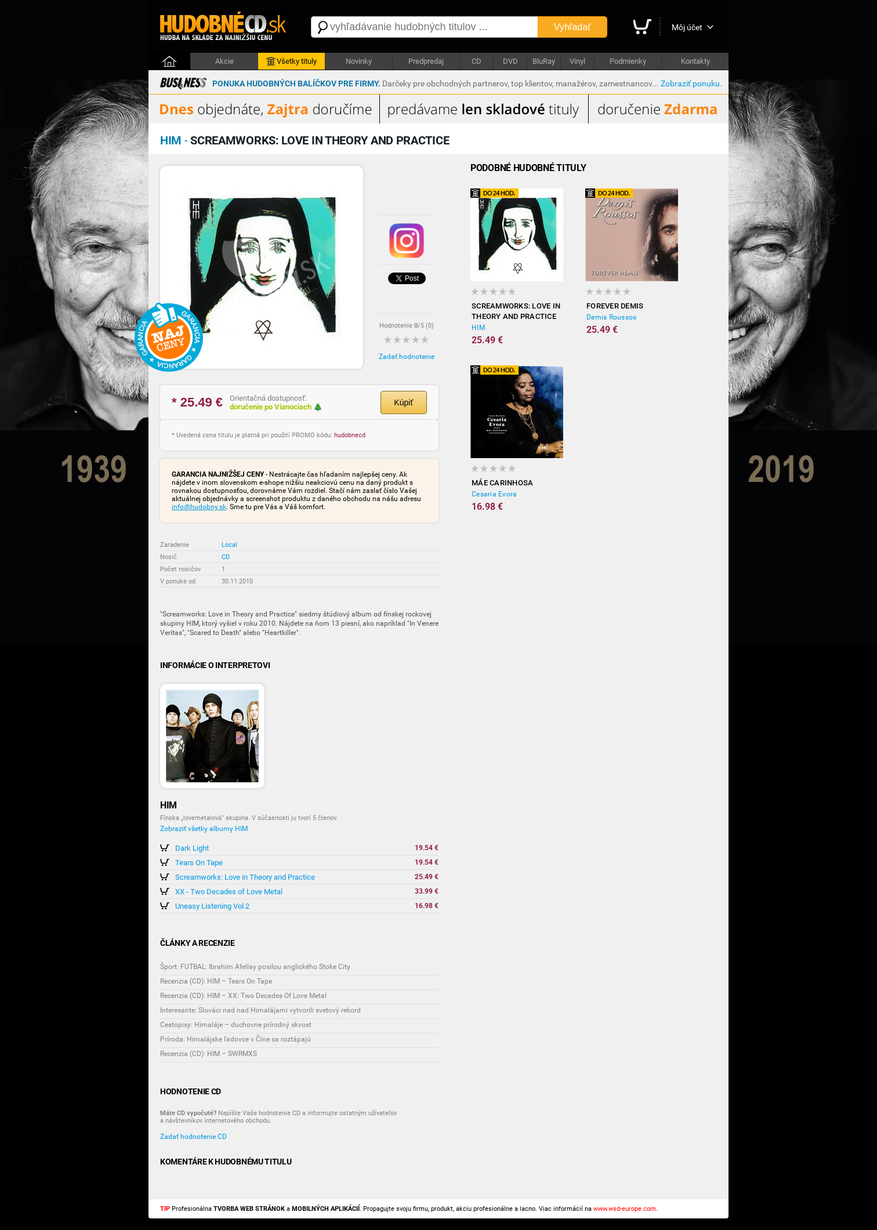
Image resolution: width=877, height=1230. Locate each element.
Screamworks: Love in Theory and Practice (245, 877)
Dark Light (192, 848)
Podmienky (628, 61)
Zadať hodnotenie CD (193, 1137)
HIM (478, 328)
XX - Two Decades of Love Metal (228, 891)
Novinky (359, 61)
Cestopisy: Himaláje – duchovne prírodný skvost (235, 1025)
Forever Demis (614, 306)
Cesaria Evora (494, 494)
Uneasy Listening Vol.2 (212, 906)
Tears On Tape (199, 862)
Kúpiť (403, 402)
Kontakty (695, 61)
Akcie (224, 61)
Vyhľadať (572, 27)
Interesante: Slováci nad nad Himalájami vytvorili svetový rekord (260, 1010)
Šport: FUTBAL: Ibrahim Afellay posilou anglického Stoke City (255, 967)
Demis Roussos (611, 317)
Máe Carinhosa (502, 482)
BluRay (543, 61)
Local (229, 545)
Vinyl (577, 61)
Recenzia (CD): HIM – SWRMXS (208, 1054)
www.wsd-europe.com (624, 1209)
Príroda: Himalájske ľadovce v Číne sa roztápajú (235, 1039)
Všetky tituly (291, 61)
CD (476, 61)
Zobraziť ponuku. (691, 83)
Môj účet (687, 27)
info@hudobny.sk (199, 507)
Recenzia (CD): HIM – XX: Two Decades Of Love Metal (243, 996)
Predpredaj (426, 61)
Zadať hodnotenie (406, 357)
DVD (510, 61)
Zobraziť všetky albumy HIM (204, 829)
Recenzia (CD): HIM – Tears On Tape (216, 981)
